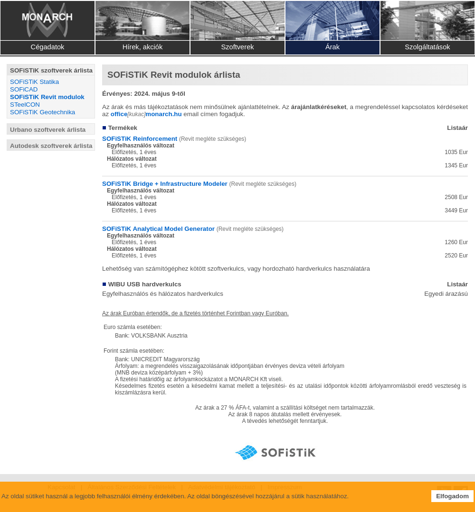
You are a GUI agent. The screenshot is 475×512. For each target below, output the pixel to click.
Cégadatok (48, 47)
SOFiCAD (24, 89)
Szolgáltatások (427, 47)
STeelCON (25, 104)
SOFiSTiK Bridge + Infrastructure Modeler (165, 183)
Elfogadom (452, 496)
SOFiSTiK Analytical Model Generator (158, 228)
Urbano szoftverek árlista (48, 129)
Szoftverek (237, 47)
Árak (332, 47)
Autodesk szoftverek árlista (51, 145)
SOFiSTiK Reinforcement (139, 138)
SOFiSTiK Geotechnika (42, 112)
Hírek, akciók (143, 47)
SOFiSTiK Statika (34, 81)
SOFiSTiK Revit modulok (47, 97)
